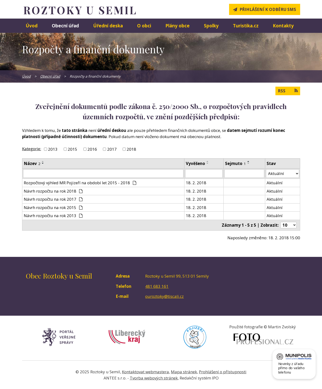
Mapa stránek (184, 371)
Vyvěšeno (195, 163)
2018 (131, 149)
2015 (72, 149)
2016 (92, 149)
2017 (112, 149)
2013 (53, 149)
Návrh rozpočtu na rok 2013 (53, 215)
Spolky (211, 26)
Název (32, 163)
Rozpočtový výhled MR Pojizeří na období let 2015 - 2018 (80, 182)
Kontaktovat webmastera (145, 371)
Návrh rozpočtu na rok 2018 (53, 191)
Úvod (32, 26)
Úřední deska (108, 26)
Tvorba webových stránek (154, 378)
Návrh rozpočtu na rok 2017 (53, 199)
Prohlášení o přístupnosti (222, 371)
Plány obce (177, 26)
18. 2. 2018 (196, 182)
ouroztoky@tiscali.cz (164, 296)
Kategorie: (31, 148)
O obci (144, 26)
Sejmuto (235, 163)
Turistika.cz (246, 26)
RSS (288, 91)
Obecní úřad (65, 26)
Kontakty (283, 26)
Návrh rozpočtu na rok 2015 (53, 207)
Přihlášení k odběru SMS (268, 9)
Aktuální (275, 182)
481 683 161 (156, 286)
